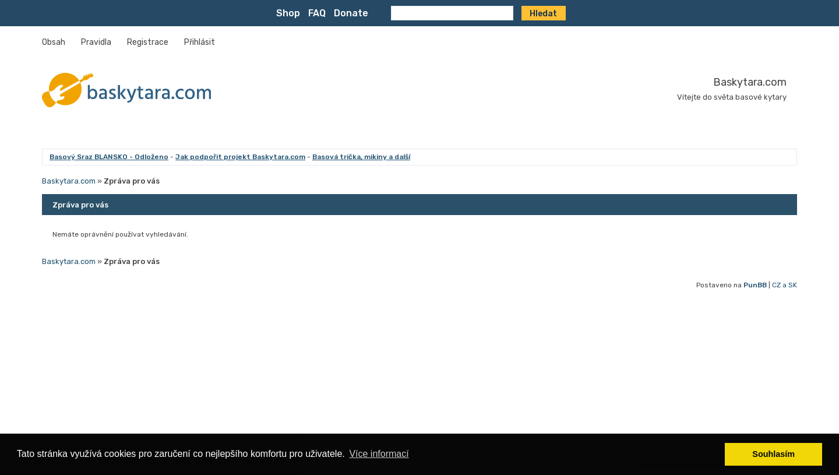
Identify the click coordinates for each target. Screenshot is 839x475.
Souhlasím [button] (773, 454)
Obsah (53, 42)
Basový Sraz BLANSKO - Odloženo (109, 157)
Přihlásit (199, 42)
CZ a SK (784, 285)
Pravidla (96, 42)
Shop (288, 13)
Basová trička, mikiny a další (361, 157)
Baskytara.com (750, 82)
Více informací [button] (378, 454)
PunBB (755, 285)
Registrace (147, 42)
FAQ (317, 13)
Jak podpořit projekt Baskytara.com (240, 157)
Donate (351, 13)
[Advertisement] (391, 376)
